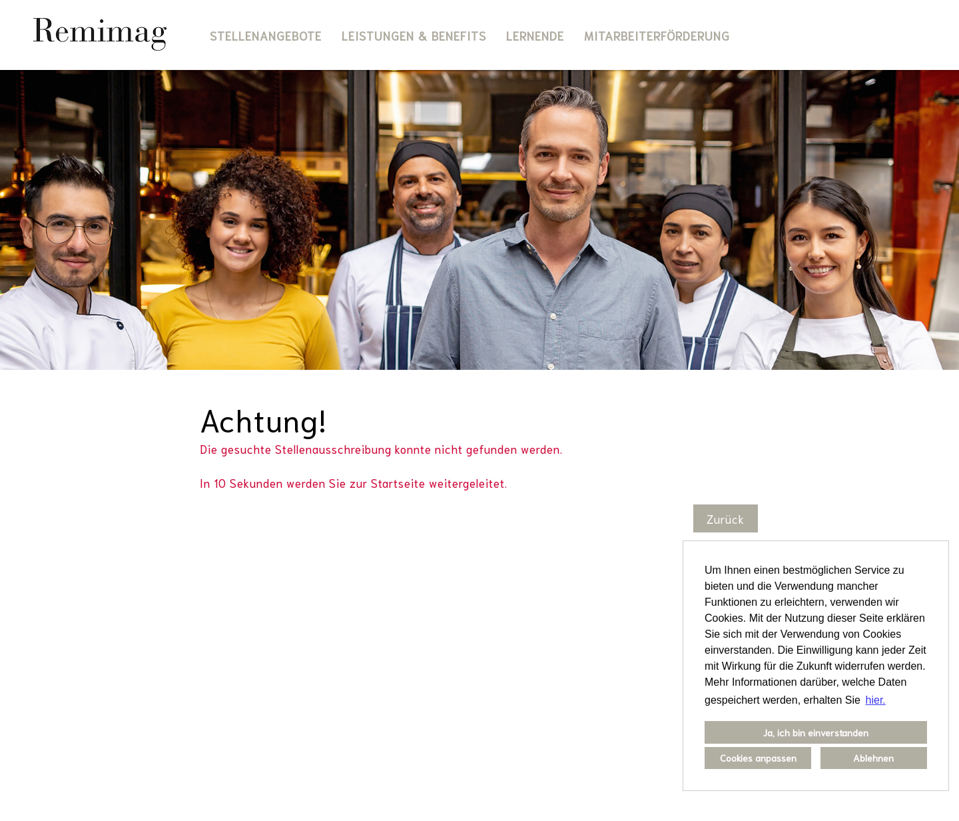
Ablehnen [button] (873, 757)
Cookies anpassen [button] (758, 757)
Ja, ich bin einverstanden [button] (815, 732)
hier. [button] (876, 700)
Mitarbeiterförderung (657, 35)
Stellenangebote (266, 35)
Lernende (535, 35)
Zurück (726, 518)
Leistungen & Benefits (414, 35)
